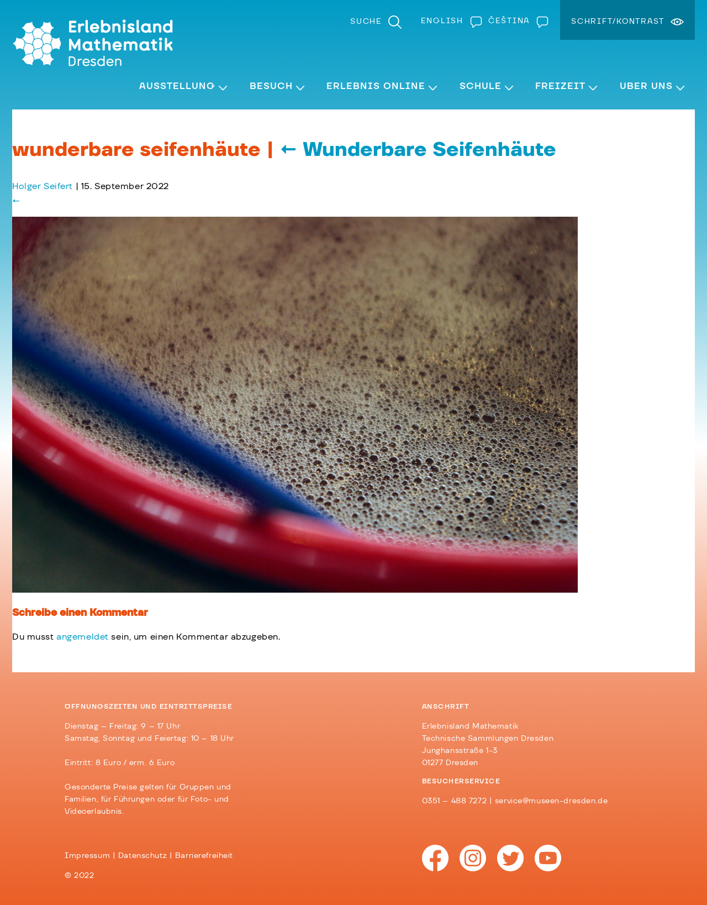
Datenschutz (142, 856)
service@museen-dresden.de (551, 801)
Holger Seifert (42, 186)
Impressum (87, 856)
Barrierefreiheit (204, 856)
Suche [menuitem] (366, 21)
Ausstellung (177, 86)
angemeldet (82, 636)
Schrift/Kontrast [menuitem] (617, 21)
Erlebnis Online (375, 86)
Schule (481, 86)
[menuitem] (449, 21)
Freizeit (560, 86)
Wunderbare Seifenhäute (417, 150)
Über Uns (646, 86)
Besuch (271, 86)
